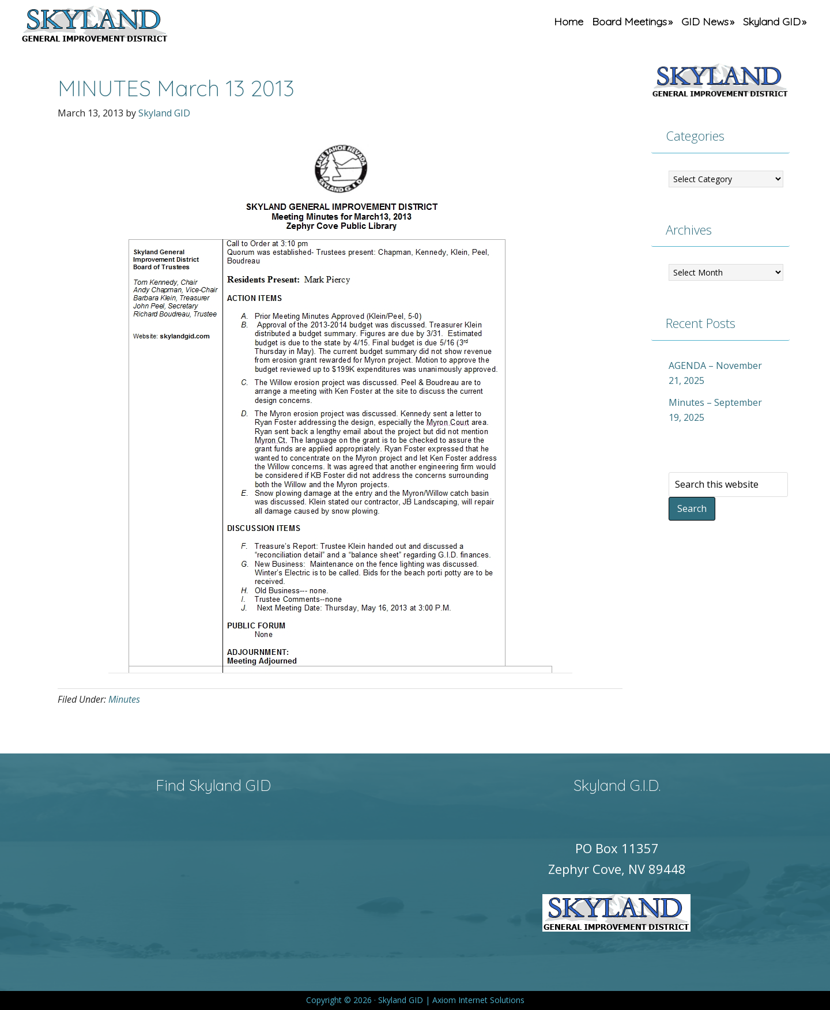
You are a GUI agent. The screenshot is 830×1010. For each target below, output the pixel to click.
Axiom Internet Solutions (478, 999)
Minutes (124, 699)
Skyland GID (121, 26)
